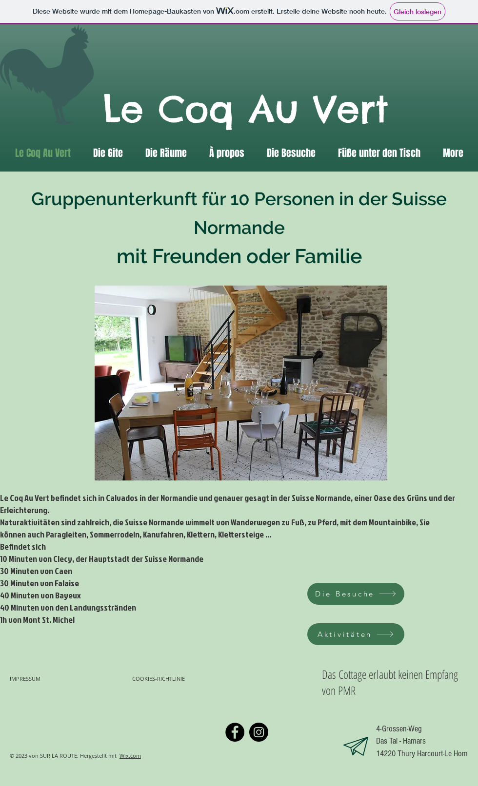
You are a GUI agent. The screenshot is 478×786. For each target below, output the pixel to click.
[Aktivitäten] (355, 634)
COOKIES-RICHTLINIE (159, 678)
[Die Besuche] (355, 594)
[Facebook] (234, 732)
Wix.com (130, 755)
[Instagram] (258, 732)
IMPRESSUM (25, 678)
